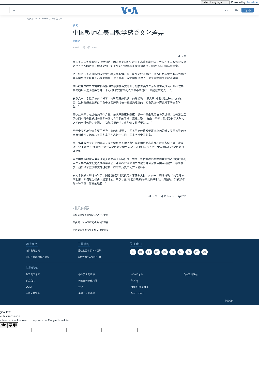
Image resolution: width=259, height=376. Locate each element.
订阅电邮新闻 (33, 250)
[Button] (182, 56)
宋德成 (76, 41)
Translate (249, 2)
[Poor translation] (12, 325)
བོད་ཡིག (134, 280)
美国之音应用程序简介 (37, 256)
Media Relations (139, 287)
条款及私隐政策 (86, 274)
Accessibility (137, 293)
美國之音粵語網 (86, 293)
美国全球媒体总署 (87, 280)
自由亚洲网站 (191, 274)
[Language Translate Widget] (209, 2)
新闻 (75, 25)
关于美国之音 (33, 274)
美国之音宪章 (33, 293)
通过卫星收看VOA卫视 (90, 250)
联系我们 (30, 280)
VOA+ (29, 287)
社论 (80, 287)
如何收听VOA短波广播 (90, 256)
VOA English (137, 274)
